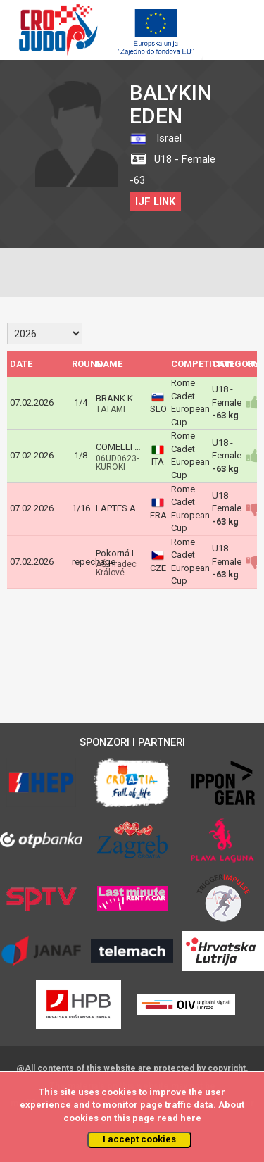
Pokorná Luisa (124, 553)
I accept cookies (139, 1139)
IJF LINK (155, 201)
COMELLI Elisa (124, 447)
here (190, 1118)
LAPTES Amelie (127, 508)
